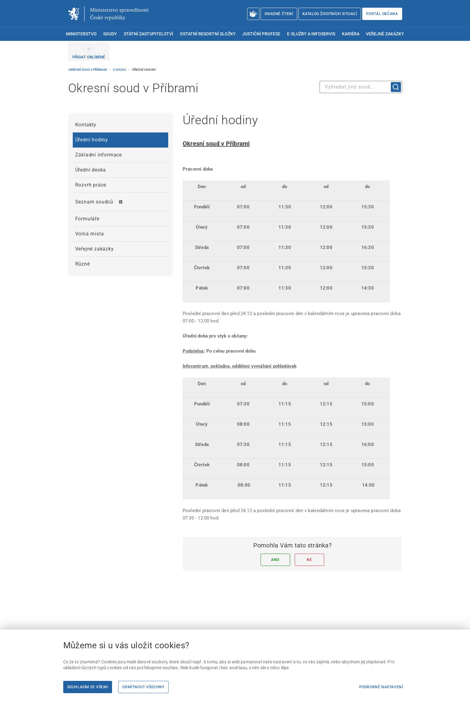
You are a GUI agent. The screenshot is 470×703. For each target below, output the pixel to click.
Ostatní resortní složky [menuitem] (208, 34)
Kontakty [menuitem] (85, 125)
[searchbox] (361, 87)
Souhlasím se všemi (87, 687)
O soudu (120, 69)
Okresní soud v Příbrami (88, 69)
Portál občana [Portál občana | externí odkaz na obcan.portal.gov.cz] (382, 14)
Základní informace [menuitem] (98, 155)
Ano (275, 560)
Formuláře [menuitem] (87, 219)
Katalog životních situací (329, 14)
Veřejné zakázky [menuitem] (385, 34)
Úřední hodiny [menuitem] (91, 140)
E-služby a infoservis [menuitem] (311, 34)
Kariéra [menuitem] (350, 34)
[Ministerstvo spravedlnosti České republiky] (108, 14)
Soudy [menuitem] (110, 34)
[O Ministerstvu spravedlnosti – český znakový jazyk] (253, 14)
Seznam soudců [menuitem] (94, 202)
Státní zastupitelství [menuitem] (148, 34)
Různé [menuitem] (82, 264)
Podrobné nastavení (381, 687)
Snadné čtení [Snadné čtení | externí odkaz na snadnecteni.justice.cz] (279, 14)
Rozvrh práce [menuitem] (91, 185)
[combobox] (361, 87)
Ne (309, 560)
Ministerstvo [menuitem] (81, 34)
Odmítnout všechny (143, 687)
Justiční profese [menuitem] (261, 34)
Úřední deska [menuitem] (90, 170)
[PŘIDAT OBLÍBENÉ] (89, 51)
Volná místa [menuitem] (89, 234)
